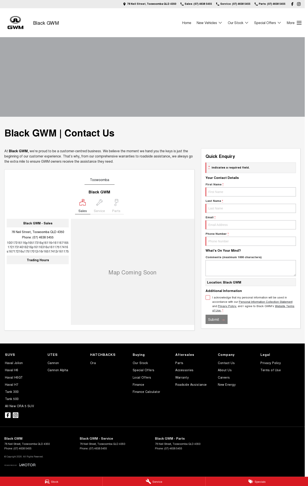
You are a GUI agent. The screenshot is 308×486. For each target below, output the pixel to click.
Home (186, 22)
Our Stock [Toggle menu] (238, 22)
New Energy (227, 384)
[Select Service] (99, 206)
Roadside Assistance (191, 384)
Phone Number (251, 239)
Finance (138, 384)
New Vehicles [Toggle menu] (209, 22)
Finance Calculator (146, 391)
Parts (179, 363)
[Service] (154, 481)
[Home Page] (15, 23)
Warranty (182, 377)
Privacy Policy (270, 363)
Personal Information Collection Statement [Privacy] (265, 302)
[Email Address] (38, 246)
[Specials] (257, 481)
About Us (225, 370)
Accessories (184, 370)
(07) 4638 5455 (43, 237)
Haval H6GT (14, 377)
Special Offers (144, 370)
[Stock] (51, 481)
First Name (251, 189)
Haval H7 (11, 384)
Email (251, 222)
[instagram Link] (299, 4)
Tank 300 (12, 391)
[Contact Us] (149, 4)
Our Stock (140, 363)
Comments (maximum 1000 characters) (251, 265)
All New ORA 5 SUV (19, 406)
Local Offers (142, 377)
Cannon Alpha (58, 370)
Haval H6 (11, 370)
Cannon (53, 363)
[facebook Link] (292, 4)
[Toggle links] (19, 464)
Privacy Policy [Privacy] (227, 306)
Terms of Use (270, 370)
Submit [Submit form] (213, 319)
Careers (224, 377)
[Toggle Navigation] (294, 22)
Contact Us (226, 363)
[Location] (82, 206)
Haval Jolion (14, 363)
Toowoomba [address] (99, 179)
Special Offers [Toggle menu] (267, 22)
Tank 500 (12, 399)
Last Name (251, 206)
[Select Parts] (116, 206)
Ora (93, 363)
